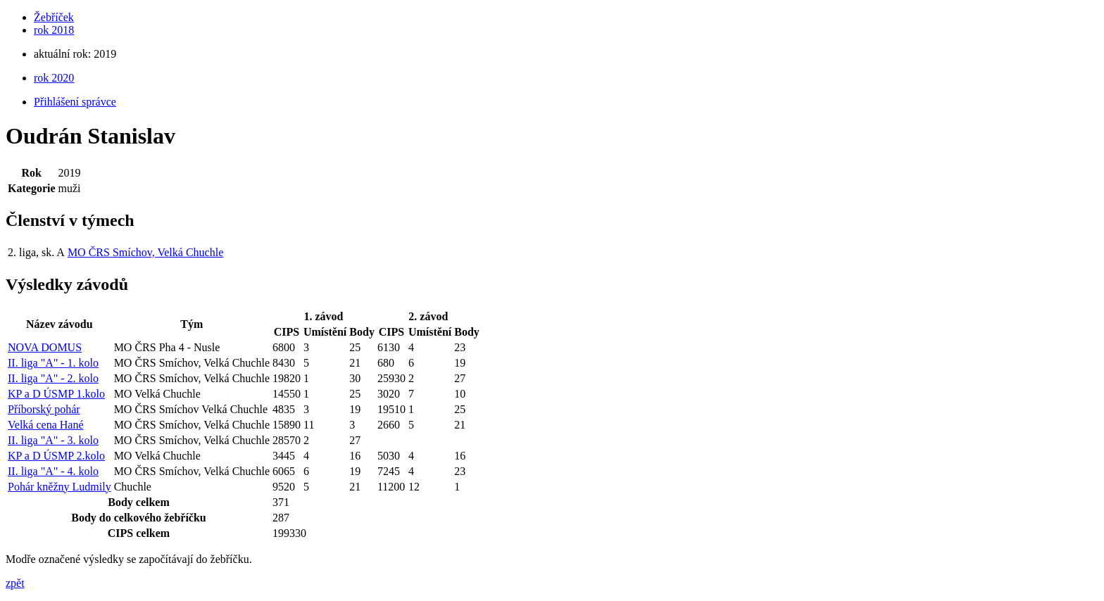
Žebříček (54, 17)
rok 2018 (54, 30)
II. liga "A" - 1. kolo (53, 363)
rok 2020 (54, 78)
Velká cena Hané (46, 425)
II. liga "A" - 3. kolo (53, 440)
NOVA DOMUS (45, 347)
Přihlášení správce (75, 102)
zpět (15, 583)
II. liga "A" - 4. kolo (53, 471)
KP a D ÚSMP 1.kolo (56, 394)
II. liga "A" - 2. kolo (53, 378)
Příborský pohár (44, 409)
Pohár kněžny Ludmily (59, 487)
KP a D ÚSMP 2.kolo (56, 456)
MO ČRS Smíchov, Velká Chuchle (145, 252)
